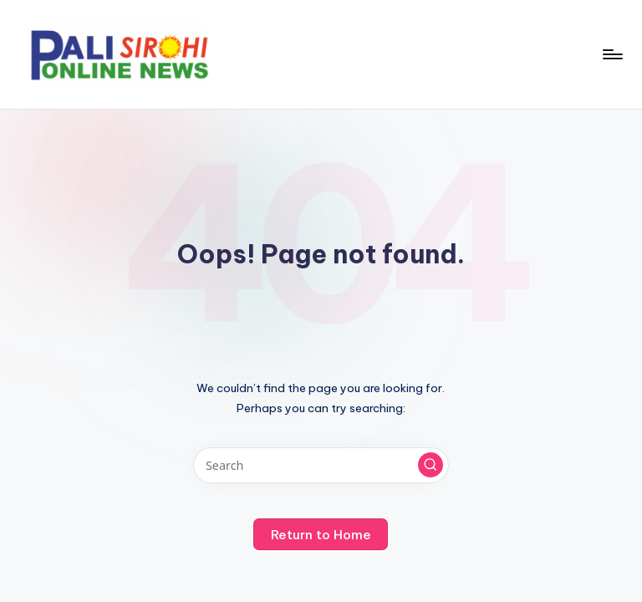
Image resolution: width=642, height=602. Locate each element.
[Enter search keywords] (320, 465)
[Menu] (611, 54)
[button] (430, 464)
